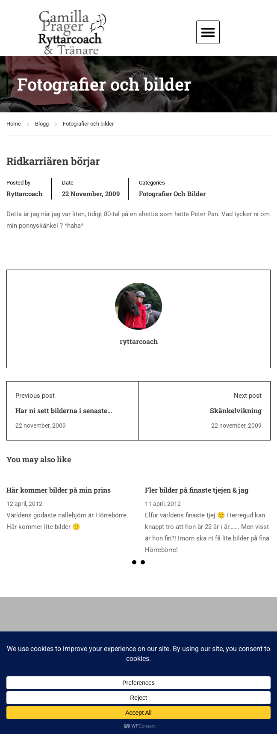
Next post (248, 395)
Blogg (42, 123)
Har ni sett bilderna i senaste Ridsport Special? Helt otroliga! (65, 415)
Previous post (35, 395)
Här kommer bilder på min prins (58, 489)
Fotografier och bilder (88, 123)
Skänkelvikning (236, 410)
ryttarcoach (24, 193)
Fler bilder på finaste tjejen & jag (196, 489)
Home (13, 123)
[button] (208, 32)
